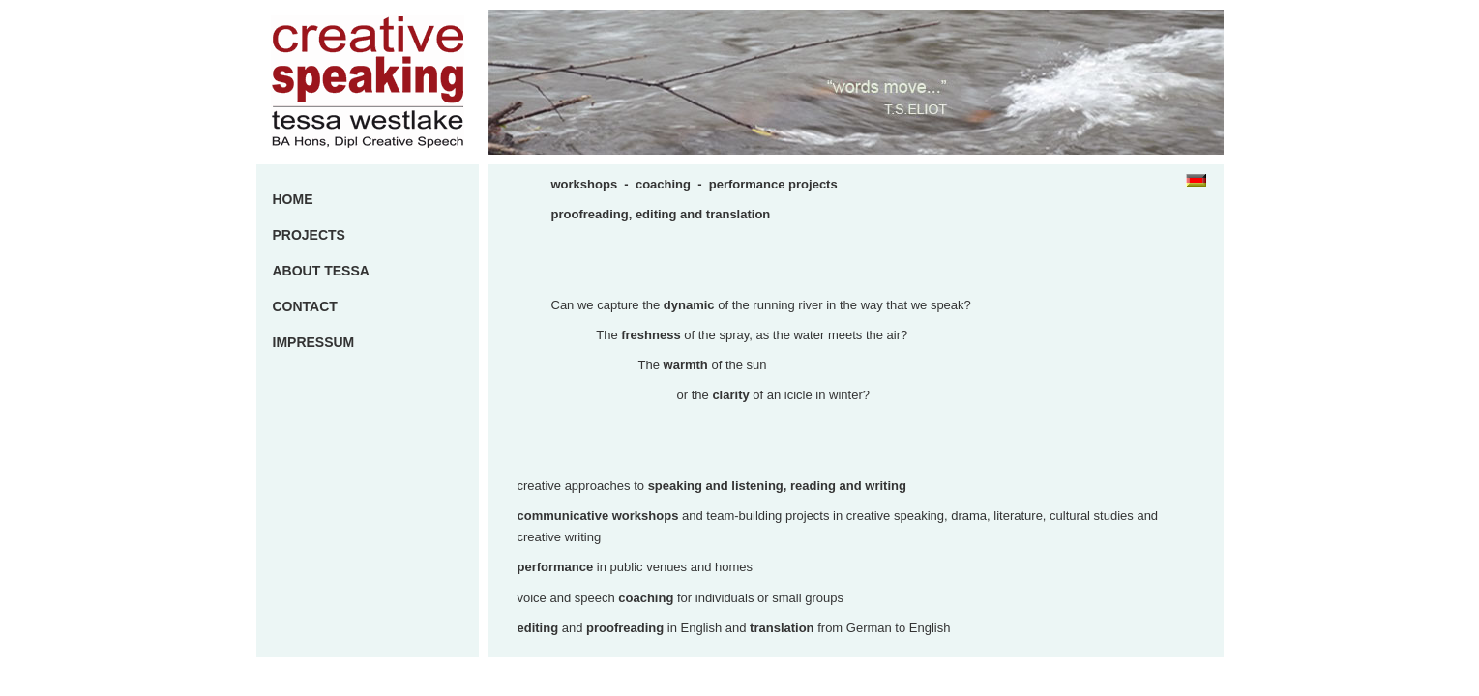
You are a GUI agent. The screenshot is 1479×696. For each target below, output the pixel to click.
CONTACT (305, 306)
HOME (293, 199)
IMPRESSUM (314, 342)
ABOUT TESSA (321, 270)
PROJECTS (309, 235)
